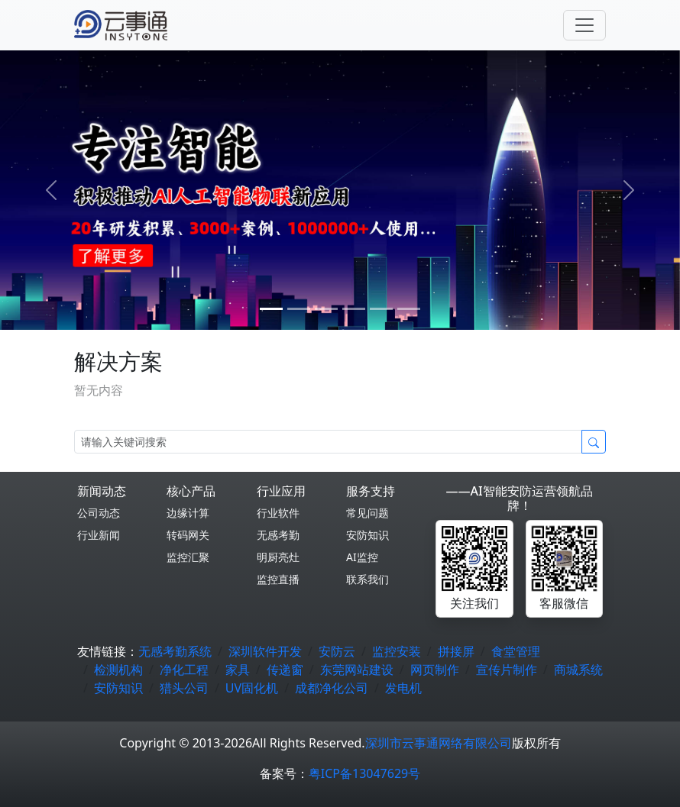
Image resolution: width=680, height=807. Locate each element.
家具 (237, 669)
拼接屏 (456, 651)
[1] (298, 309)
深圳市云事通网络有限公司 (438, 742)
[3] (353, 309)
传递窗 (285, 669)
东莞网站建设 (356, 669)
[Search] (328, 442)
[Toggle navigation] (584, 25)
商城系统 (578, 669)
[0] (271, 309)
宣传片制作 (506, 669)
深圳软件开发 (265, 651)
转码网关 (188, 535)
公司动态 (98, 512)
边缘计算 (188, 512)
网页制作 (434, 669)
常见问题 (367, 512)
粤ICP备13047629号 (364, 773)
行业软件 (278, 512)
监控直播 (278, 579)
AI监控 (362, 557)
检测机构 (118, 669)
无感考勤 (278, 535)
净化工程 (184, 669)
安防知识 (367, 535)
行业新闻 (98, 535)
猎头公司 (184, 687)
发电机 (403, 687)
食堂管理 (515, 651)
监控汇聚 (188, 557)
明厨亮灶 (278, 557)
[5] (408, 309)
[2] (326, 309)
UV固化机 (251, 687)
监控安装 (396, 651)
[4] (381, 309)
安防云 (337, 651)
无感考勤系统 (175, 651)
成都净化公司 (331, 687)
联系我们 (367, 579)
